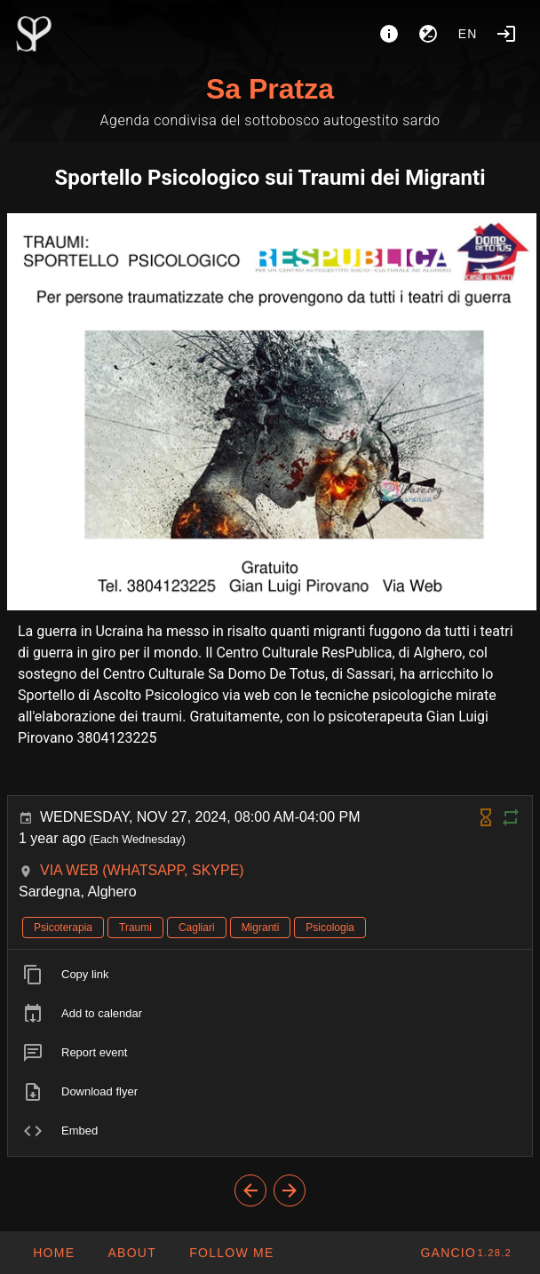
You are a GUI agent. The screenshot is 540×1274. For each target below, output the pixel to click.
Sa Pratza (270, 89)
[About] (389, 33)
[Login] (506, 33)
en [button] (468, 34)
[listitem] (270, 974)
